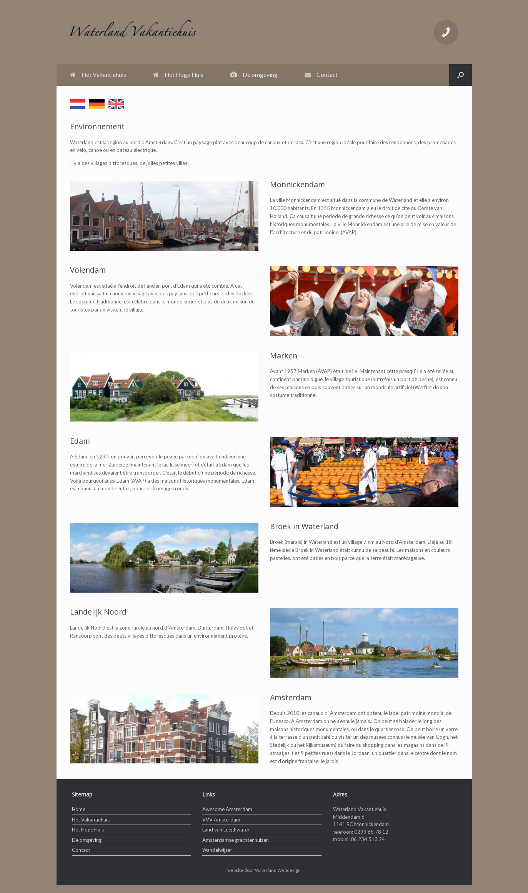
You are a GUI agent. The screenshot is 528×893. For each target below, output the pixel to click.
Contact (321, 74)
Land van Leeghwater (226, 829)
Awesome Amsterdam (227, 809)
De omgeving (254, 74)
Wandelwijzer (217, 850)
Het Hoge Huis (178, 74)
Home (78, 809)
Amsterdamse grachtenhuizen (235, 840)
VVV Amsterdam (221, 819)
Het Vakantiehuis (98, 74)
